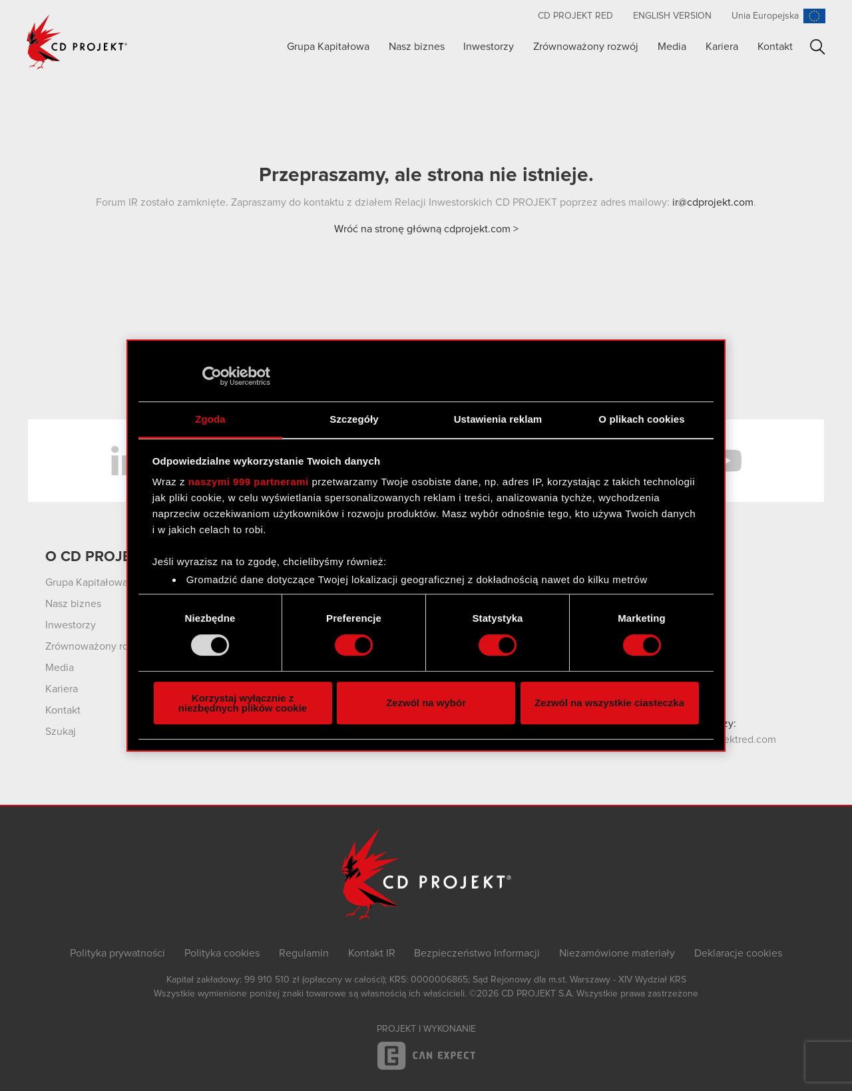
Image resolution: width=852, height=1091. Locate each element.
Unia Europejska (765, 16)
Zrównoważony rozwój (585, 46)
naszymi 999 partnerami (248, 481)
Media (672, 46)
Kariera (722, 46)
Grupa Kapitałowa (328, 46)
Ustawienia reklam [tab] (498, 419)
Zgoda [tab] (210, 419)
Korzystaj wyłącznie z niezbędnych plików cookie (242, 703)
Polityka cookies (222, 953)
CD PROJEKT (77, 42)
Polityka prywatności (117, 953)
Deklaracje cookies (738, 953)
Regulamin (304, 953)
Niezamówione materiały (617, 953)
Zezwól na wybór (426, 702)
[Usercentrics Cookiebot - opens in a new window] (212, 376)
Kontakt (775, 46)
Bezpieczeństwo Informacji (477, 953)
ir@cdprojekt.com (712, 202)
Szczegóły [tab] (353, 419)
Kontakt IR (371, 953)
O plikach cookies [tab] (641, 419)
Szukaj (817, 47)
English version (672, 16)
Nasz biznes (417, 46)
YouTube (725, 460)
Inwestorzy (488, 46)
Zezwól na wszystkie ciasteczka (609, 702)
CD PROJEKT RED (575, 16)
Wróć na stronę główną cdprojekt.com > (426, 229)
